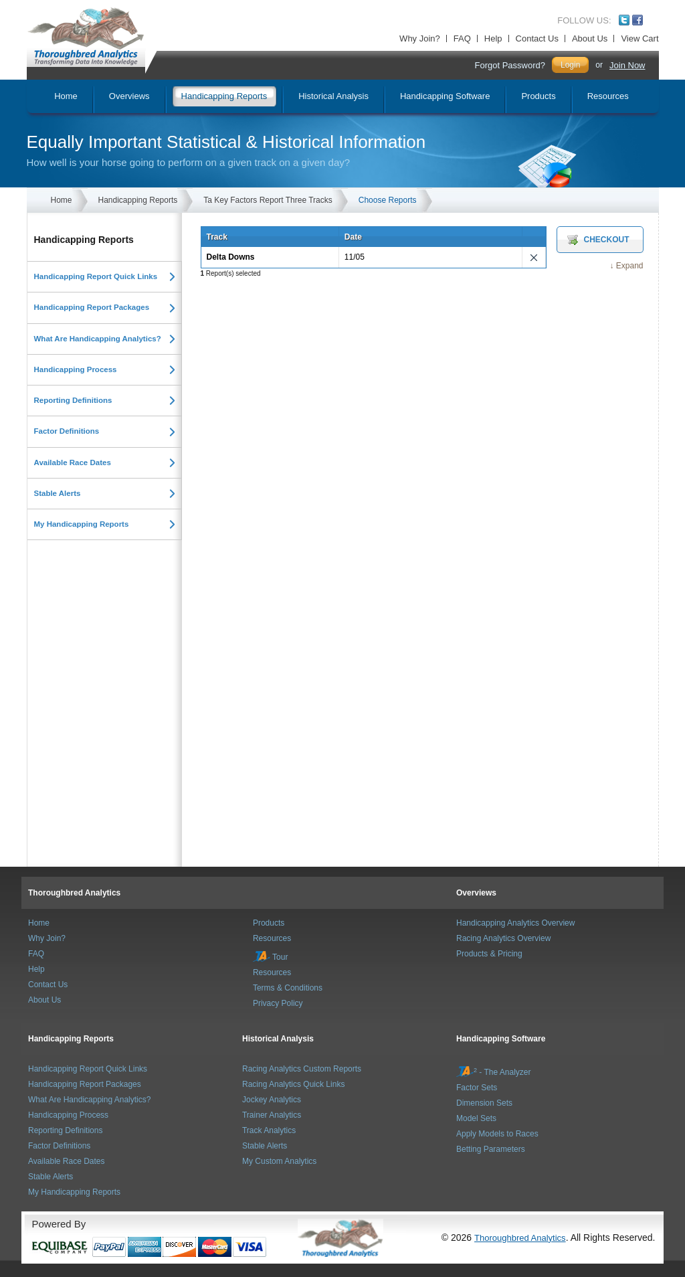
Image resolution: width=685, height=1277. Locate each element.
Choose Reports (388, 200)
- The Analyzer (493, 1072)
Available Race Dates (72, 462)
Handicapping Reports (138, 200)
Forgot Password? (509, 65)
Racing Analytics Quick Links (293, 1084)
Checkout (606, 239)
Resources (272, 938)
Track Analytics (269, 1130)
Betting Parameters (490, 1149)
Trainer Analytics (271, 1115)
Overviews (476, 893)
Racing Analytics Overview (503, 938)
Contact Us (537, 38)
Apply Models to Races (497, 1133)
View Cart (639, 38)
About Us (589, 38)
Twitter (624, 20)
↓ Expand (626, 265)
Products (268, 923)
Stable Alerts (57, 493)
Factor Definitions (67, 431)
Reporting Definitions (73, 400)
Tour (270, 957)
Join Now (627, 65)
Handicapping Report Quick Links (96, 276)
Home (61, 200)
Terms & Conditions (287, 988)
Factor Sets (476, 1087)
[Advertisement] (108, 634)
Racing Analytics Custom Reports (301, 1069)
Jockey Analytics (271, 1099)
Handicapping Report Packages (92, 307)
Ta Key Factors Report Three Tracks (267, 200)
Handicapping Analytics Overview (515, 923)
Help (493, 38)
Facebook (637, 20)
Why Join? (419, 38)
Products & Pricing (489, 953)
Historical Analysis (278, 1038)
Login (570, 65)
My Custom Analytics (279, 1161)
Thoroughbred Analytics (74, 893)
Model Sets (476, 1118)
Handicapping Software (500, 1038)
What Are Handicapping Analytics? (97, 339)
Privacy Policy (278, 1003)
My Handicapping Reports (81, 524)
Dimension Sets (484, 1103)
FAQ (462, 38)
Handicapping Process (75, 369)
